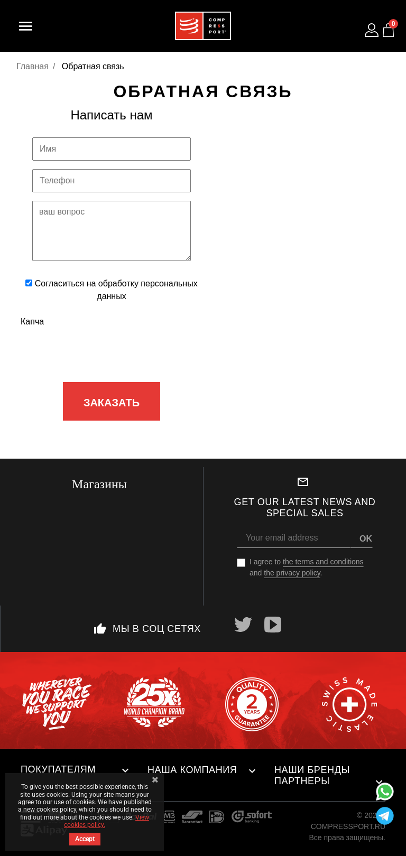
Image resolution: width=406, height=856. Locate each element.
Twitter (243, 624)
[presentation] (112, 353)
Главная (32, 66)
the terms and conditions (323, 561)
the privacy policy (292, 573)
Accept (85, 839)
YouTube (272, 624)
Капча (32, 321)
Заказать (112, 402)
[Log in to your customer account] (372, 30)
